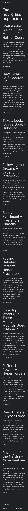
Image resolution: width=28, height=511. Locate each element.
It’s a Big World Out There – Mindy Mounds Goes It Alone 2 (14, 319)
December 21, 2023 (7, 250)
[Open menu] (24, 2)
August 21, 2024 (6, 66)
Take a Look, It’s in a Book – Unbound (14, 124)
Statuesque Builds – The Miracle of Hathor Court (13, 31)
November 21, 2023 (7, 302)
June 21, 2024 (6, 112)
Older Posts (21, 498)
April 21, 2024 (6, 204)
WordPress (19, 508)
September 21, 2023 (7, 357)
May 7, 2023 (6, 492)
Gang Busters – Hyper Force (14, 414)
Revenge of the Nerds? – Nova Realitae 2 (14, 458)
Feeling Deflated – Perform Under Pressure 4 (11, 266)
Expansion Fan (7, 2)
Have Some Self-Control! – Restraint (13, 78)
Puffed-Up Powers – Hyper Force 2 (14, 369)
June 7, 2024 (6, 156)
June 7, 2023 (6, 444)
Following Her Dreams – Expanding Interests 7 (13, 170)
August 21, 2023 (6, 404)
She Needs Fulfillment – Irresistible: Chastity (12, 218)
